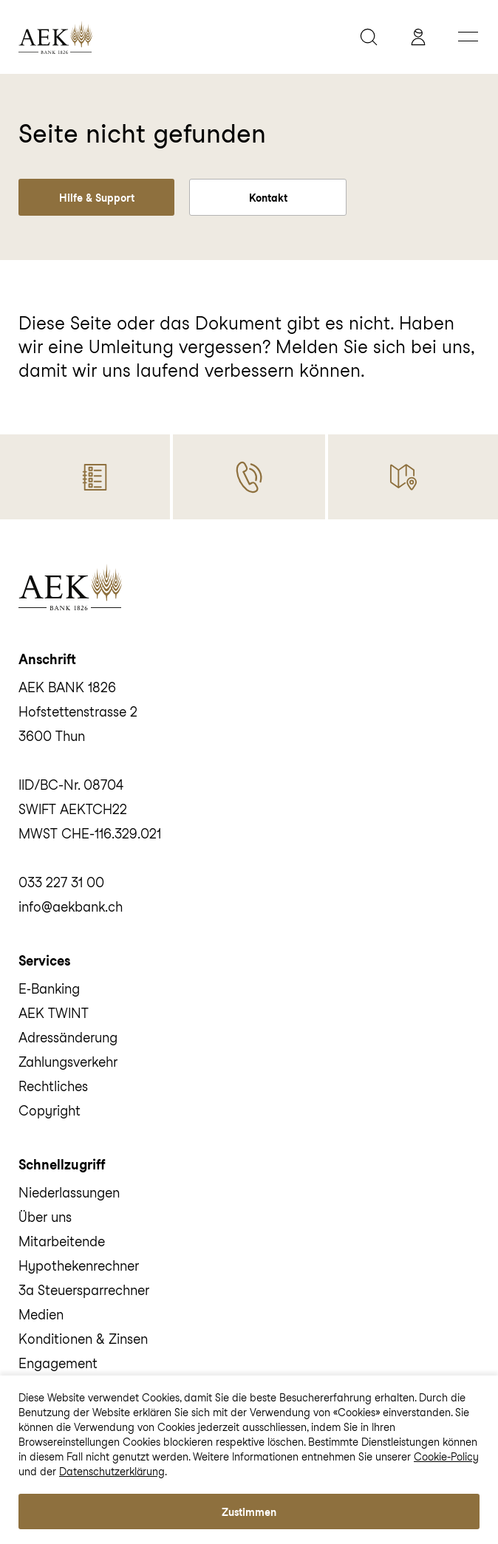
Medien (41, 1314)
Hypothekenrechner (78, 1266)
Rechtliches (53, 1086)
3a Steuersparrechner (83, 1290)
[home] (178, 37)
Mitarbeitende (61, 1241)
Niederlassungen (69, 1192)
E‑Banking (49, 989)
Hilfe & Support (96, 198)
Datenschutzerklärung (112, 1472)
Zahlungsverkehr (67, 1062)
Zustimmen (249, 1512)
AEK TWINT (53, 1013)
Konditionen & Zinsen (83, 1339)
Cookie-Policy (446, 1457)
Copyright (49, 1110)
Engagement (58, 1363)
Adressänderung (67, 1037)
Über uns (45, 1217)
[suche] (372, 37)
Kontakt (268, 198)
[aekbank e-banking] (421, 37)
